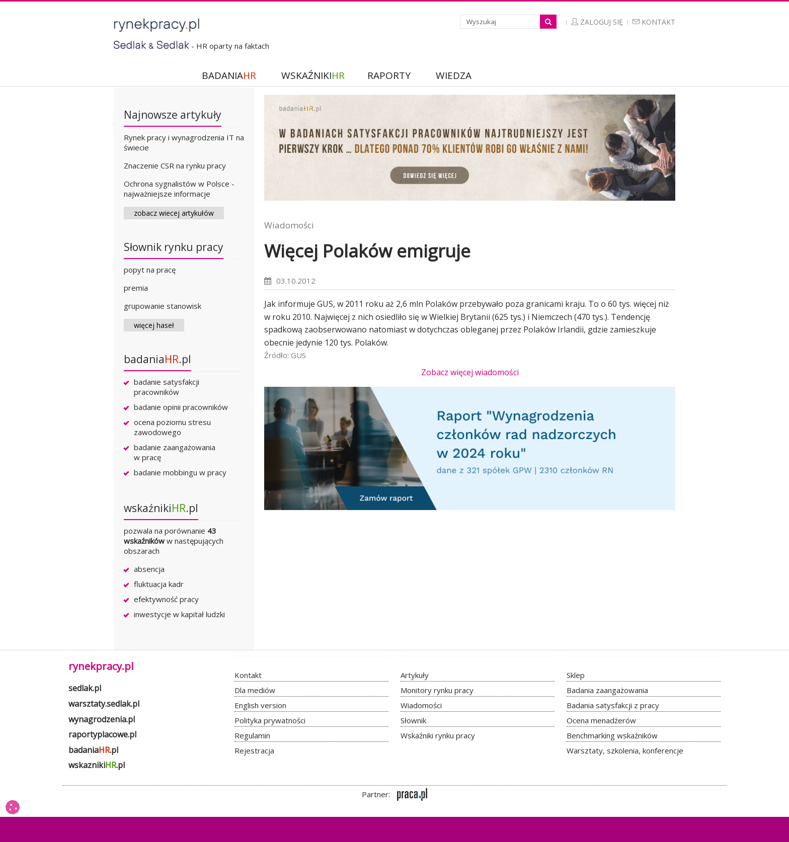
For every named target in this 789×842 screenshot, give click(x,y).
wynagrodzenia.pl (101, 719)
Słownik (413, 720)
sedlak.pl (84, 688)
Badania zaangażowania (607, 690)
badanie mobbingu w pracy (180, 472)
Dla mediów (254, 690)
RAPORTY (389, 75)
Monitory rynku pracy (437, 690)
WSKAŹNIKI (313, 75)
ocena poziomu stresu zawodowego (172, 427)
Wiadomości (289, 225)
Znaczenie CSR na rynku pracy (175, 165)
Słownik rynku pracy (173, 247)
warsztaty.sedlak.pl (103, 703)
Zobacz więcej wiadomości (470, 372)
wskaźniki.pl (161, 508)
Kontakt (654, 22)
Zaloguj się (597, 22)
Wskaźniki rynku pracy (438, 735)
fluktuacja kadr (159, 584)
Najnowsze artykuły (172, 115)
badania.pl (157, 359)
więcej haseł (154, 325)
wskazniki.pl (96, 765)
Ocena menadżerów (601, 720)
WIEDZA (453, 75)
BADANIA (229, 75)
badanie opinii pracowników (181, 407)
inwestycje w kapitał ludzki (179, 614)
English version (260, 705)
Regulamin (252, 735)
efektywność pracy (166, 599)
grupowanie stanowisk (162, 306)
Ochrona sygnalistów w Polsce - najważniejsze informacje (179, 189)
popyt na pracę (150, 270)
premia (136, 288)
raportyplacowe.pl (102, 734)
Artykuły (415, 675)
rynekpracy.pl (100, 666)
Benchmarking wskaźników (612, 735)
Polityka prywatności (269, 720)
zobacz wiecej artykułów (174, 213)
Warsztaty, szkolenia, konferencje (625, 750)
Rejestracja (254, 750)
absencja (149, 569)
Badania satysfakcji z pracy (613, 705)
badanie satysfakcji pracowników (166, 387)
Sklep (576, 675)
